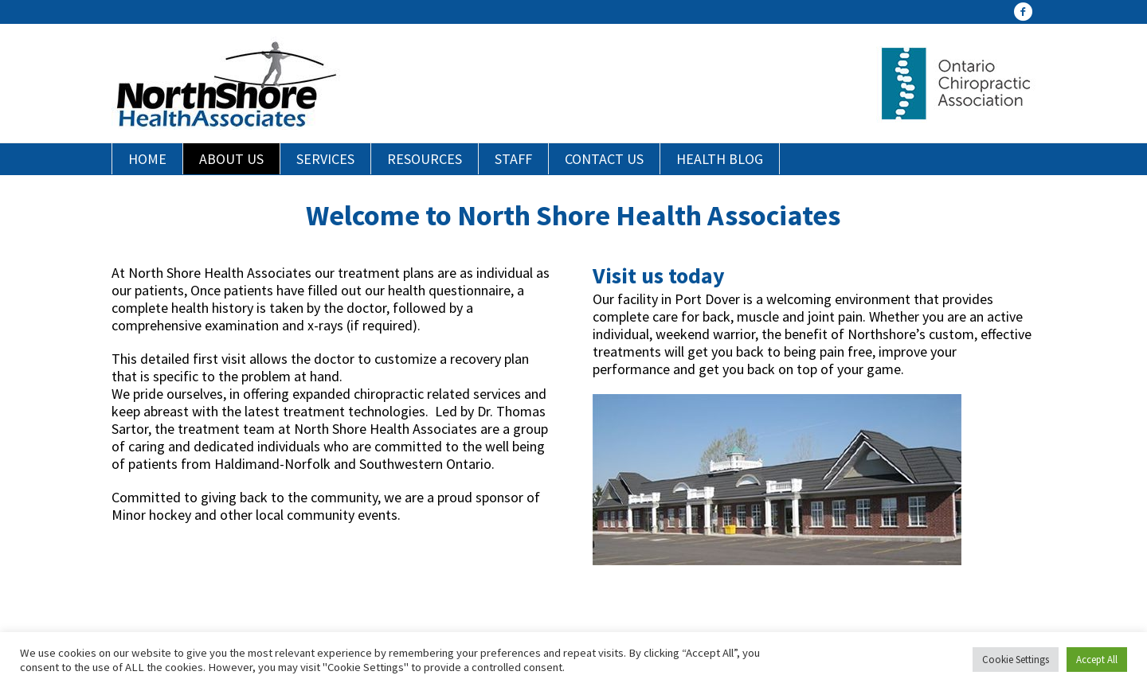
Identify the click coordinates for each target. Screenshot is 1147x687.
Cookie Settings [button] (1015, 659)
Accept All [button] (1097, 659)
